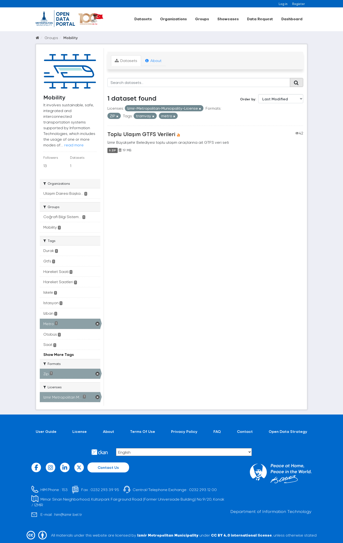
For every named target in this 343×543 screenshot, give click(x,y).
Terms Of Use (142, 431)
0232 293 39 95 (105, 489)
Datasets (143, 18)
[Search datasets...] (198, 82)
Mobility (70, 37)
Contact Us (108, 467)
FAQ (217, 431)
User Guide (46, 431)
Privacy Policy (184, 431)
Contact (245, 431)
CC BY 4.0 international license (241, 535)
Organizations (173, 18)
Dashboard (292, 18)
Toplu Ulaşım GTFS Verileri (141, 134)
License (79, 431)
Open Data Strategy (288, 431)
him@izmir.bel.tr (68, 514)
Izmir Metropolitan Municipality (167, 535)
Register (298, 4)
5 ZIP (112, 150)
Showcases (228, 18)
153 (65, 489)
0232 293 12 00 (203, 489)
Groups (202, 18)
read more (74, 144)
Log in (283, 4)
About (153, 60)
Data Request (260, 18)
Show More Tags (58, 354)
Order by (247, 99)
